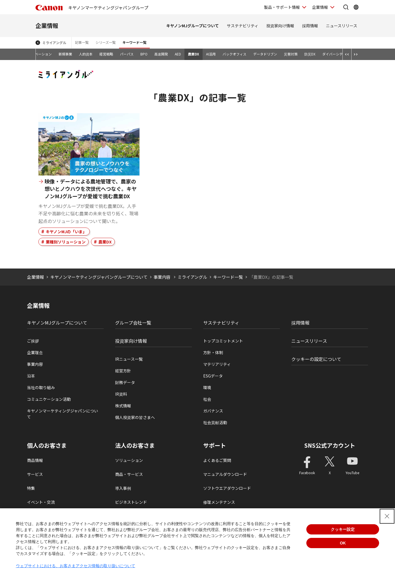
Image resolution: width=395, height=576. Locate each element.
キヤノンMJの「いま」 (66, 231)
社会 (207, 399)
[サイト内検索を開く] (345, 7)
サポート (214, 445)
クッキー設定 (343, 529)
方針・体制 (213, 352)
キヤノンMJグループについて (192, 25)
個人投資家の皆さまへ (135, 417)
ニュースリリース (341, 25)
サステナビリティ (242, 25)
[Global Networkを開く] (356, 7)
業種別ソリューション (66, 242)
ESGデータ (213, 376)
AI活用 (211, 53)
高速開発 (161, 53)
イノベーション (40, 53)
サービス (35, 474)
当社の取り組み (41, 387)
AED (178, 53)
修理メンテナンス (219, 502)
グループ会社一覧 (133, 322)
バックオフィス (234, 53)
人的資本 (86, 53)
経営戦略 (106, 53)
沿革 (31, 376)
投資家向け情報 (280, 25)
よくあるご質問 (217, 460)
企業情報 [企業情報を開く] (320, 7)
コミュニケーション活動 (49, 399)
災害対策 (291, 53)
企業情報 (47, 25)
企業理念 (35, 352)
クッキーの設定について (316, 359)
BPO (143, 53)
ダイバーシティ (334, 53)
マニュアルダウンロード (225, 474)
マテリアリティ (217, 364)
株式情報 (123, 405)
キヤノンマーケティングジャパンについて (62, 414)
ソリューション (129, 460)
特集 (31, 488)
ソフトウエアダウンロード (227, 488)
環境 (207, 387)
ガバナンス (213, 411)
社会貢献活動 (215, 422)
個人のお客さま (47, 445)
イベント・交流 (41, 502)
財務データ (125, 382)
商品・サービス (129, 474)
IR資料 (121, 394)
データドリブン (265, 53)
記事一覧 (82, 42)
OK (343, 543)
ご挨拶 (33, 341)
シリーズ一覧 (105, 42)
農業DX (193, 53)
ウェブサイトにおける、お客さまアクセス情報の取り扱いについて (75, 565)
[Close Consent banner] (387, 516)
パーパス (127, 53)
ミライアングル (54, 42)
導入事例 (123, 488)
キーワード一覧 (134, 42)
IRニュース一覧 (129, 359)
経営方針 (123, 370)
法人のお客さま (135, 445)
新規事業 (65, 53)
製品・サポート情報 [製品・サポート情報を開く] (282, 7)
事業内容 (162, 277)
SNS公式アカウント (329, 445)
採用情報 (310, 25)
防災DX (309, 53)
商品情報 (35, 460)
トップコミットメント (223, 341)
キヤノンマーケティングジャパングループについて (98, 277)
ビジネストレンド (131, 502)
